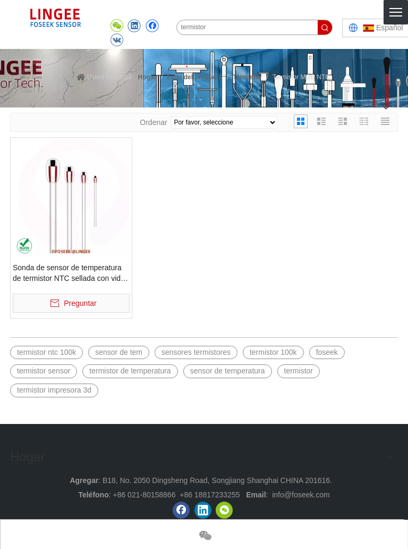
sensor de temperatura (227, 371)
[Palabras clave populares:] (325, 27)
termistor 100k (273, 352)
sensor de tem (118, 352)
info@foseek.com (300, 494)
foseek (327, 352)
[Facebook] (181, 510)
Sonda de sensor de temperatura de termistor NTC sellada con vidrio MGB (71, 273)
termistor (298, 371)
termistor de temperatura (130, 371)
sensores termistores (196, 352)
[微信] (224, 510)
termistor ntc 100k (46, 352)
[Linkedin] (202, 510)
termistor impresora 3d (54, 390)
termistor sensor (43, 371)
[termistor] (247, 27)
